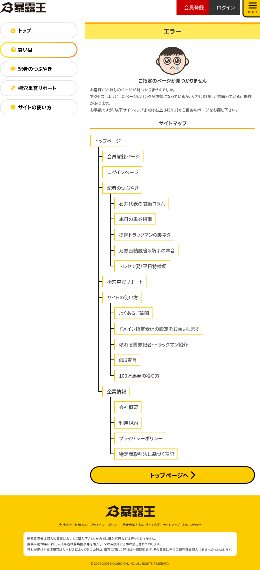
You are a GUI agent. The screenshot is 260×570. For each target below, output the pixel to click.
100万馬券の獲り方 (139, 375)
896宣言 (128, 359)
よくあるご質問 (134, 313)
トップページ (108, 140)
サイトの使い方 (122, 297)
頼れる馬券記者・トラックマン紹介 (153, 344)
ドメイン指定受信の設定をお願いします (159, 328)
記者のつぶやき (123, 187)
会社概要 (128, 407)
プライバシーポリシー (141, 438)
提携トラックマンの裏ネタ (145, 234)
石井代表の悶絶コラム (142, 203)
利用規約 (128, 422)
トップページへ (172, 475)
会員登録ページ (123, 156)
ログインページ (122, 172)
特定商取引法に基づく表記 (146, 454)
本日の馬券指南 (135, 219)
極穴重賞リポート (125, 281)
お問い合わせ (191, 524)
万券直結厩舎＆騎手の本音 (147, 250)
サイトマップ (171, 524)
